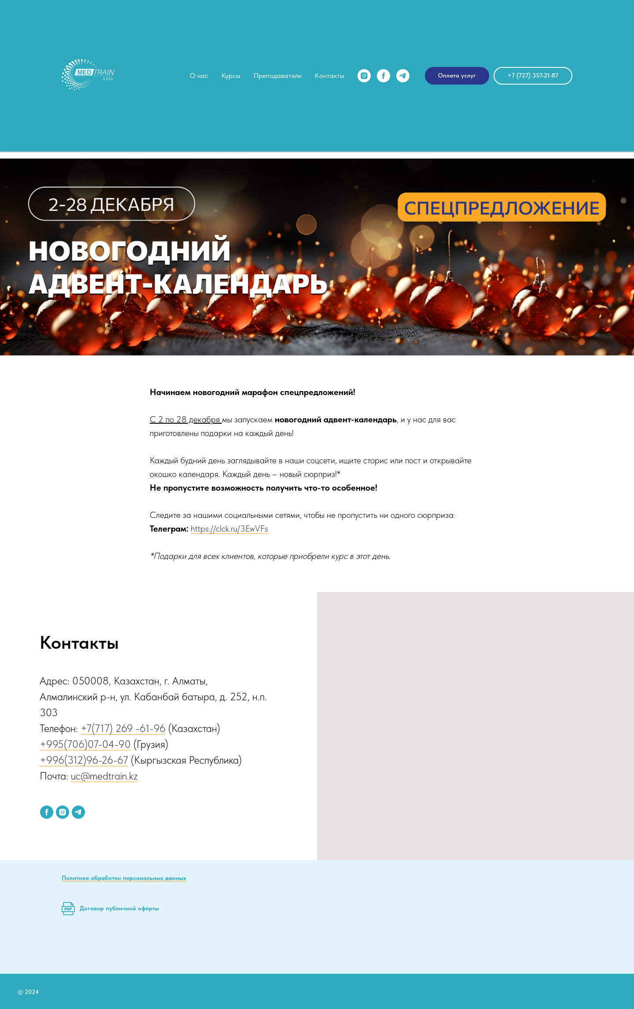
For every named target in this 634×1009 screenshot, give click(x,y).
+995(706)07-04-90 (85, 744)
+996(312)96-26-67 (84, 760)
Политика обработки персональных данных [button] (124, 877)
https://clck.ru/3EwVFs (229, 528)
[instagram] (364, 75)
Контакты (329, 75)
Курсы (230, 75)
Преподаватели (278, 75)
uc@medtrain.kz (104, 775)
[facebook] (383, 75)
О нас (199, 75)
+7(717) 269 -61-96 (123, 728)
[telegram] (402, 75)
